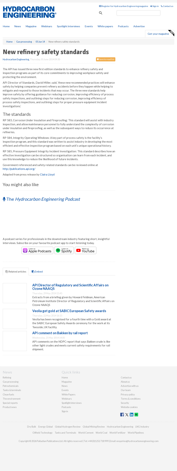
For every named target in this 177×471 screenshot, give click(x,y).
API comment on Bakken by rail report (60, 333)
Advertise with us (129, 385)
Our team (126, 390)
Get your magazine (161, 33)
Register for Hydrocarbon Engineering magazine (123, 6)
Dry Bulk (31, 426)
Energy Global (45, 426)
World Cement (85, 432)
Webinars (46, 26)
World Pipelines (136, 432)
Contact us (167, 6)
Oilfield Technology (42, 432)
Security (125, 402)
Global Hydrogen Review (67, 426)
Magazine (31, 26)
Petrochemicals (10, 385)
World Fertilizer (117, 432)
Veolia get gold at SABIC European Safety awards (69, 311)
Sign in (154, 6)
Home (6, 26)
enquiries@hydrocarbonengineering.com (137, 441)
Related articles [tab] (15, 271)
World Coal (101, 432)
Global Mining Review (94, 426)
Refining (7, 377)
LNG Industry (142, 426)
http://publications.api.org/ (19, 168)
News (65, 385)
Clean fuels (8, 394)
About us (125, 381)
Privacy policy (128, 394)
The (41, 199)
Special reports (10, 402)
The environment (11, 398)
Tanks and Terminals (65, 432)
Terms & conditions (131, 398)
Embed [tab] (37, 271)
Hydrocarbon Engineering (16, 59)
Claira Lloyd (47, 174)
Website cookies (129, 407)
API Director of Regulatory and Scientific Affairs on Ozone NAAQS (70, 287)
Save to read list (105, 59)
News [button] (17, 26)
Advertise (139, 26)
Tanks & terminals (12, 390)
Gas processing (10, 381)
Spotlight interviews (68, 26)
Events (89, 26)
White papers (105, 26)
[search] (138, 13)
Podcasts (123, 26)
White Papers (68, 394)
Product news (10, 407)
